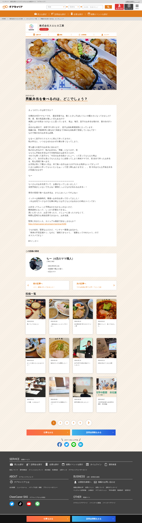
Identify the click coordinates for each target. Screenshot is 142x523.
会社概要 (12, 487)
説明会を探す (34, 464)
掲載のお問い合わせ (104, 482)
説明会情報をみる (93, 432)
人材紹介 (91, 490)
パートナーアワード (109, 503)
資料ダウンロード (111, 487)
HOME (4, 18)
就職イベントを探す (72, 464)
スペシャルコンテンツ (36, 470)
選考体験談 (23, 470)
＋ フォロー (44, 29)
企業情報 (82, 34)
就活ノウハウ (13, 470)
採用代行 (128, 490)
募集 (59, 34)
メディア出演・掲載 (35, 487)
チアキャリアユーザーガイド (78, 470)
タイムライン (94, 464)
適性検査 (110, 464)
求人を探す (16, 464)
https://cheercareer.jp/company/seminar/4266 (47, 224)
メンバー (105, 34)
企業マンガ (63, 470)
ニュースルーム (22, 487)
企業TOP (37, 34)
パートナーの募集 (95, 503)
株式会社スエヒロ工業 (16, 18)
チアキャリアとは (19, 482)
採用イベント (89, 487)
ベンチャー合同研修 (79, 490)
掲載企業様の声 (78, 487)
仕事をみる (48, 432)
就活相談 (47, 470)
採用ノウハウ (100, 487)
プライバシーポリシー (50, 487)
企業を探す (52, 464)
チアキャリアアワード (80, 503)
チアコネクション (101, 490)
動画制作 (120, 490)
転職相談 (55, 470)
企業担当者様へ (132, 1)
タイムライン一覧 (31, 18)
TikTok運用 (112, 490)
